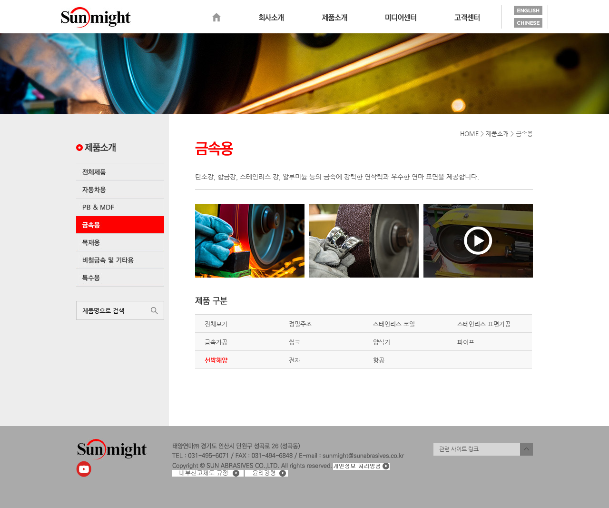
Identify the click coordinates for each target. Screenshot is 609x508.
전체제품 (120, 171)
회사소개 (271, 17)
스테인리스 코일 (394, 324)
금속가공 (216, 342)
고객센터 (467, 17)
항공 (378, 360)
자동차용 (120, 189)
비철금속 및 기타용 (120, 260)
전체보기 (216, 324)
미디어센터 (400, 17)
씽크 (294, 342)
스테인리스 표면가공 (484, 324)
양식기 (381, 342)
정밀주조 (300, 324)
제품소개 (334, 17)
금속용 (120, 224)
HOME (469, 133)
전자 (294, 360)
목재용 (120, 242)
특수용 (120, 277)
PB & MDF (120, 207)
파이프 (465, 342)
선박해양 (216, 360)
